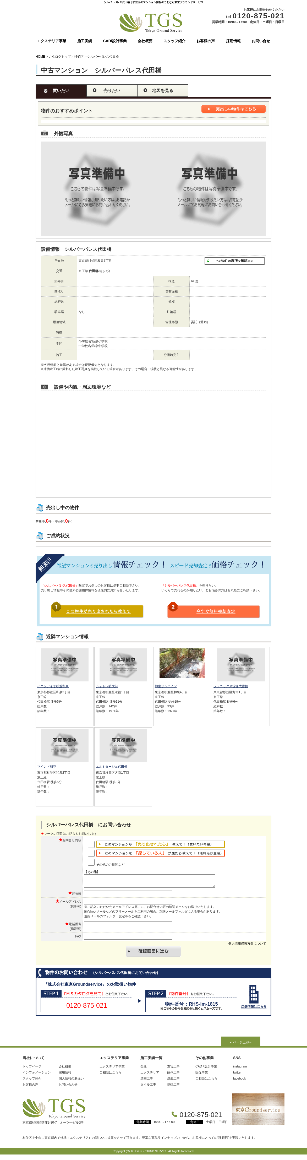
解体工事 (173, 1075)
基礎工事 (173, 1087)
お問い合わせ (68, 1087)
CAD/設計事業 (115, 41)
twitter (237, 1075)
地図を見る (162, 90)
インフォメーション (37, 1075)
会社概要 (145, 41)
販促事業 (201, 1075)
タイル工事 (148, 1087)
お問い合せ (261, 41)
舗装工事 (173, 1081)
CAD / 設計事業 (206, 1069)
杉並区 (79, 56)
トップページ (32, 1069)
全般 (143, 1069)
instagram (240, 1069)
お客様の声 (205, 41)
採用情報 (233, 41)
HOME (40, 56)
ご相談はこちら (111, 1075)
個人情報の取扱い (71, 1081)
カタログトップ (60, 56)
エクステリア (149, 1075)
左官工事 (173, 1069)
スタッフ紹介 (174, 41)
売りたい (111, 90)
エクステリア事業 (51, 41)
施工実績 (84, 41)
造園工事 (146, 1081)
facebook (239, 1081)
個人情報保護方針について (247, 946)
